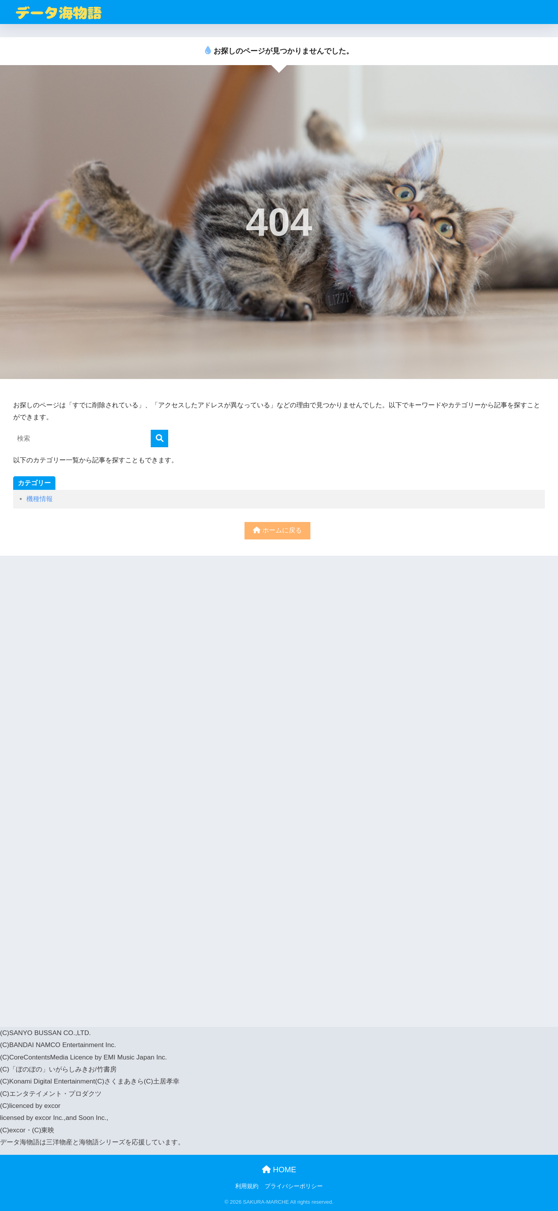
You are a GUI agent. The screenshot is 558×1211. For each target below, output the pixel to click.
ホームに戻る (277, 530)
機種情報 (39, 499)
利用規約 (246, 1186)
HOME (279, 1169)
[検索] (159, 438)
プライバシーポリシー (294, 1186)
